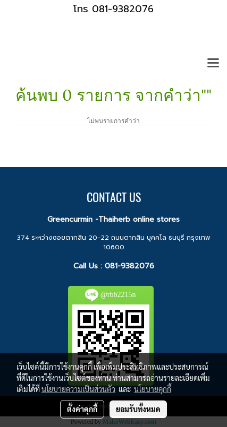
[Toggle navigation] (213, 63)
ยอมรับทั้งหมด (138, 409)
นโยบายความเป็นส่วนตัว (78, 389)
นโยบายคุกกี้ (152, 389)
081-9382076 (129, 266)
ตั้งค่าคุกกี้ (82, 409)
